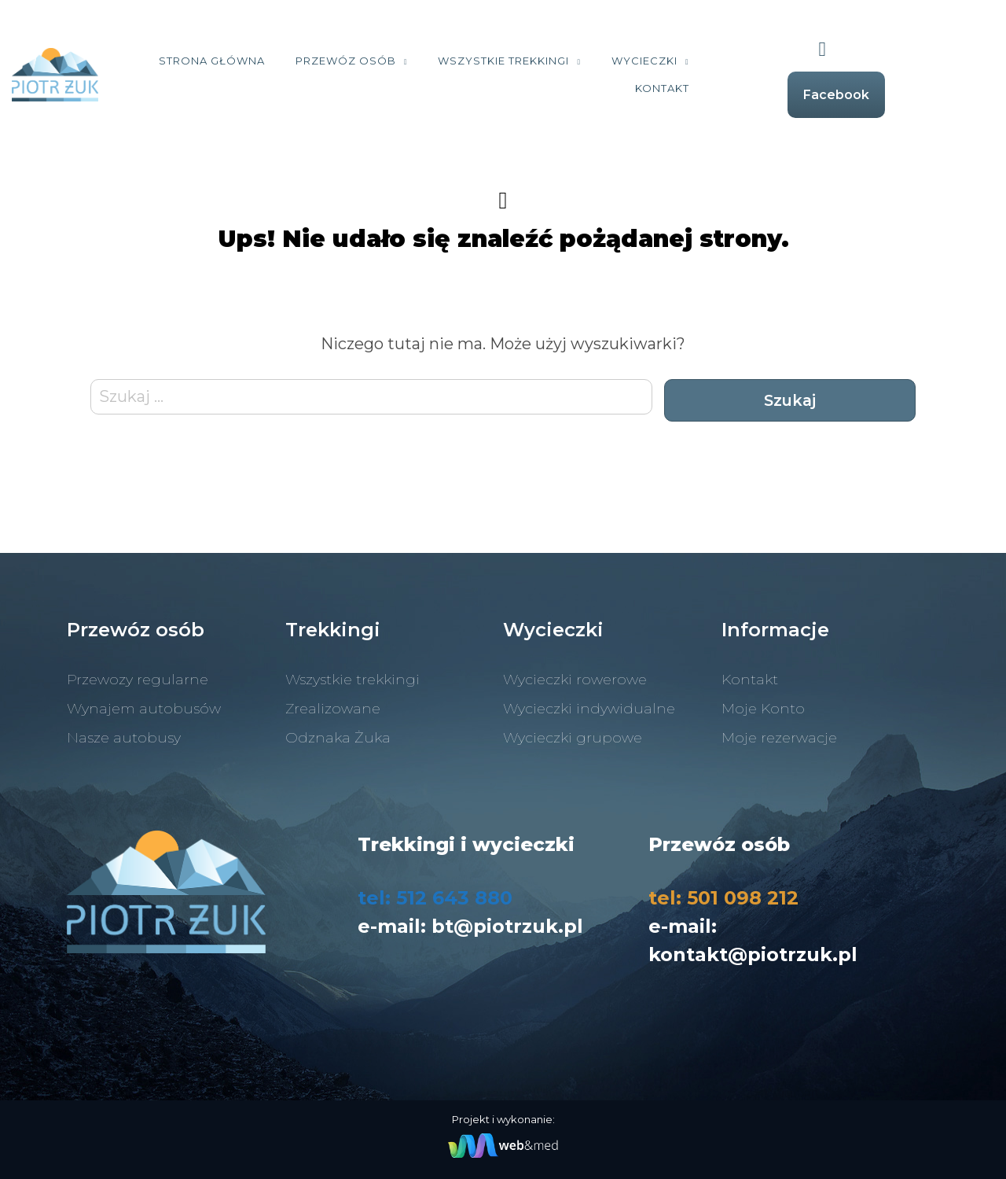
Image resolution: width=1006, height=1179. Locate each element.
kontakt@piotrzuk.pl (752, 954)
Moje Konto (763, 708)
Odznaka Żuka (338, 737)
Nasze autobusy (124, 737)
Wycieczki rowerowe (575, 679)
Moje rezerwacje (779, 737)
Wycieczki (702, 60)
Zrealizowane (332, 708)
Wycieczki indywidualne (589, 708)
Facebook (894, 94)
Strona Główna (269, 60)
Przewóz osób (403, 60)
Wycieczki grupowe (572, 737)
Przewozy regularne (137, 679)
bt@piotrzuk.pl (507, 926)
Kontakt (719, 88)
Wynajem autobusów (144, 708)
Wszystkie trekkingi (561, 60)
